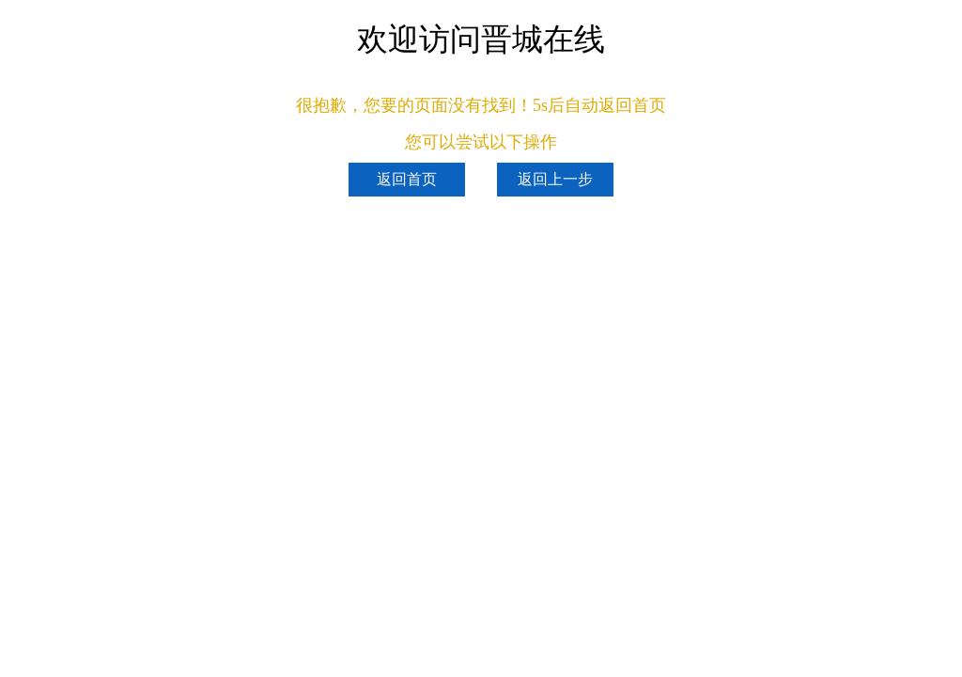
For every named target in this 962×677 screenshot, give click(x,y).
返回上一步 (555, 179)
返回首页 (407, 179)
